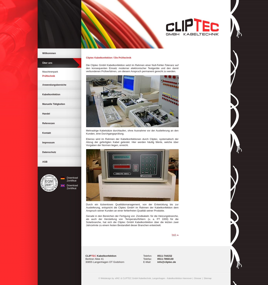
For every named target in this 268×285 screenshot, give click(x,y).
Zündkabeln (142, 216)
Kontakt (46, 133)
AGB (45, 161)
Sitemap (208, 278)
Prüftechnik (48, 76)
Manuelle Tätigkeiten (53, 104)
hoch (174, 235)
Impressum (48, 142)
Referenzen (48, 123)
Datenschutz (49, 152)
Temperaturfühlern (135, 219)
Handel (46, 113)
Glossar (197, 278)
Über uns (47, 63)
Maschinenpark (50, 71)
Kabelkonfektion (51, 94)
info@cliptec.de (166, 262)
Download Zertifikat (68, 179)
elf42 (117, 278)
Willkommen (49, 53)
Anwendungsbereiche (54, 85)
